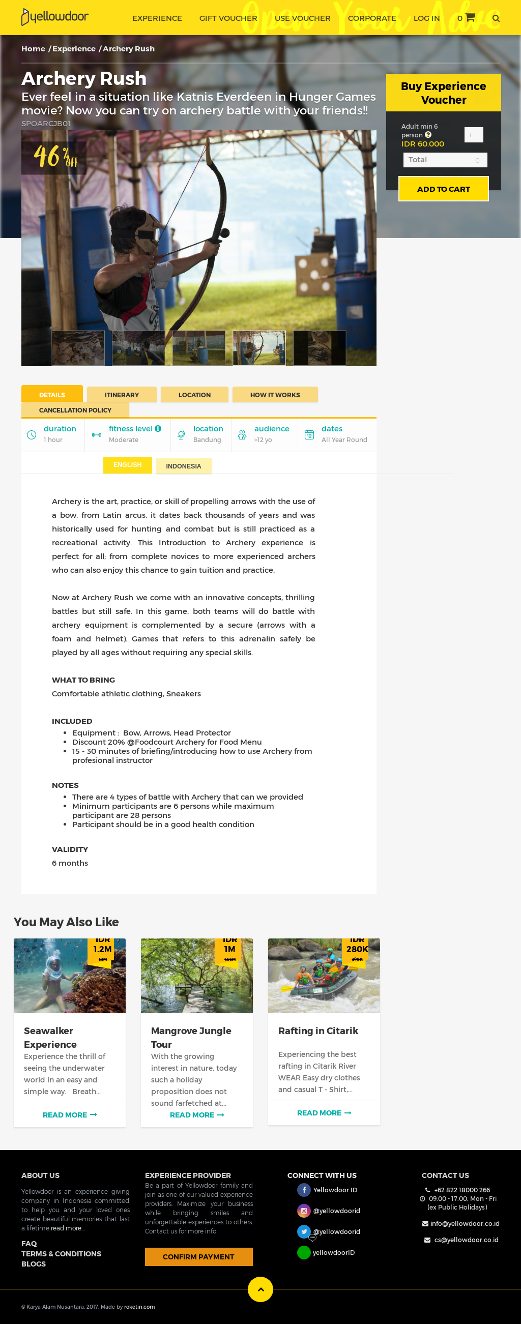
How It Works (275, 394)
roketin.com (139, 1307)
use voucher (303, 17)
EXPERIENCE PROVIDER (188, 1175)
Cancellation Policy (75, 410)
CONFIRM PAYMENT (199, 1256)
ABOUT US (40, 1175)
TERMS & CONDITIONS (61, 1253)
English (127, 464)
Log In (427, 17)
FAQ (29, 1243)
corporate (372, 17)
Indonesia (183, 466)
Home (33, 48)
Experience (74, 48)
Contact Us (445, 1175)
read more (70, 1114)
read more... (67, 1227)
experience (157, 17)
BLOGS (33, 1263)
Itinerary (122, 394)
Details (52, 394)
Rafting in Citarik (318, 1030)
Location (195, 394)
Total (418, 159)
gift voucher (228, 17)
